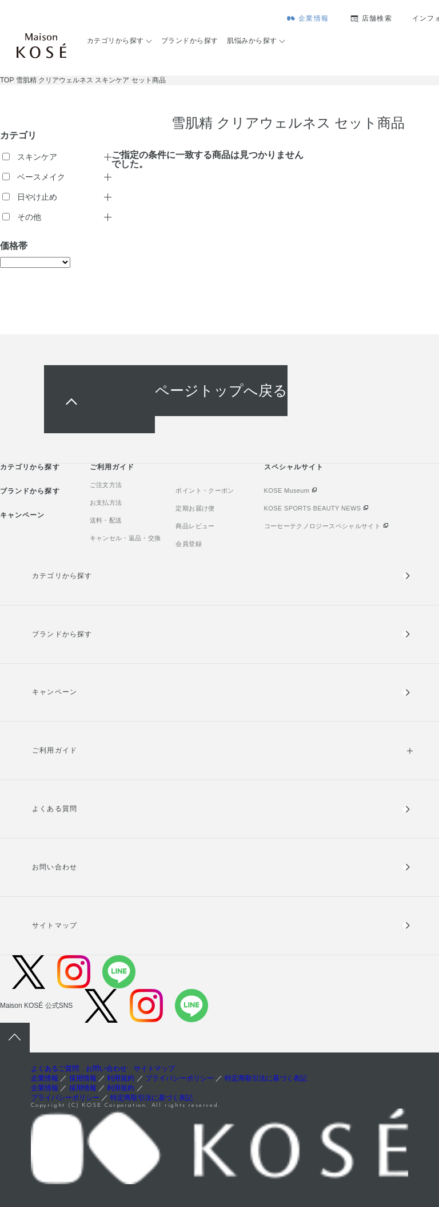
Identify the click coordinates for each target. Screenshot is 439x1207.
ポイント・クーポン (204, 490)
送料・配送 (106, 520)
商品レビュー (194, 526)
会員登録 (188, 543)
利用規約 (120, 1078)
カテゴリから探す (115, 41)
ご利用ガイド (112, 467)
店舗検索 (377, 18)
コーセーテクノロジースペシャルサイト (322, 526)
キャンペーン (22, 515)
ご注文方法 (106, 484)
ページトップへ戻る (221, 390)
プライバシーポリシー (179, 1078)
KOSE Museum (287, 490)
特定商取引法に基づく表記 (266, 1078)
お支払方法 (106, 502)
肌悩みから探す (252, 41)
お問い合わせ (54, 867)
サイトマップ (54, 925)
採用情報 (83, 1078)
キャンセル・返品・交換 (125, 538)
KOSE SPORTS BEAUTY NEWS (312, 508)
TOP (7, 80)
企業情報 (313, 18)
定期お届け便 (194, 508)
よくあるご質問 (55, 1068)
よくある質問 (54, 809)
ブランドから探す (189, 41)
